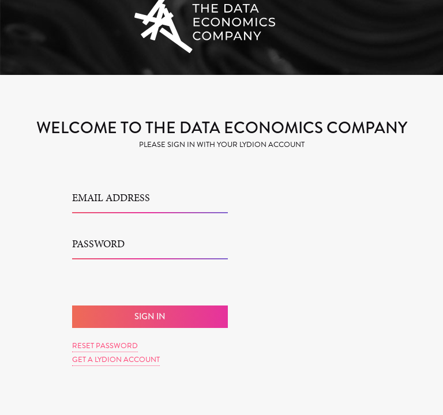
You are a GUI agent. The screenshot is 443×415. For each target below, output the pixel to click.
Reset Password (105, 346)
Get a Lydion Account (116, 359)
